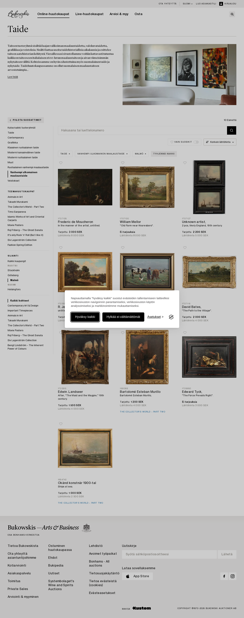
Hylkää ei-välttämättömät (123, 317)
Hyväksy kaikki (85, 317)
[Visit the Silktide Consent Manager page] (171, 317)
